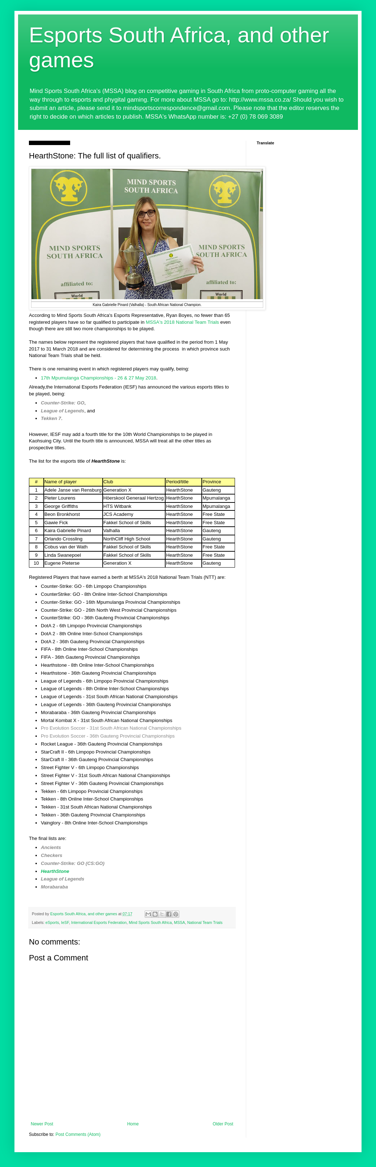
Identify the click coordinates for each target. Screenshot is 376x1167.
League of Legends (62, 410)
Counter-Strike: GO (62, 403)
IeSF (65, 922)
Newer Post (42, 1123)
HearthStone (55, 871)
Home (133, 1123)
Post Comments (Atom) (78, 1134)
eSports (52, 922)
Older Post (223, 1123)
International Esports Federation (99, 922)
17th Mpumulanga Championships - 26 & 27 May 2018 (98, 378)
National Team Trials (205, 922)
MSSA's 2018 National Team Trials (182, 322)
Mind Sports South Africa (150, 922)
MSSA (179, 922)
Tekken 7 (51, 418)
